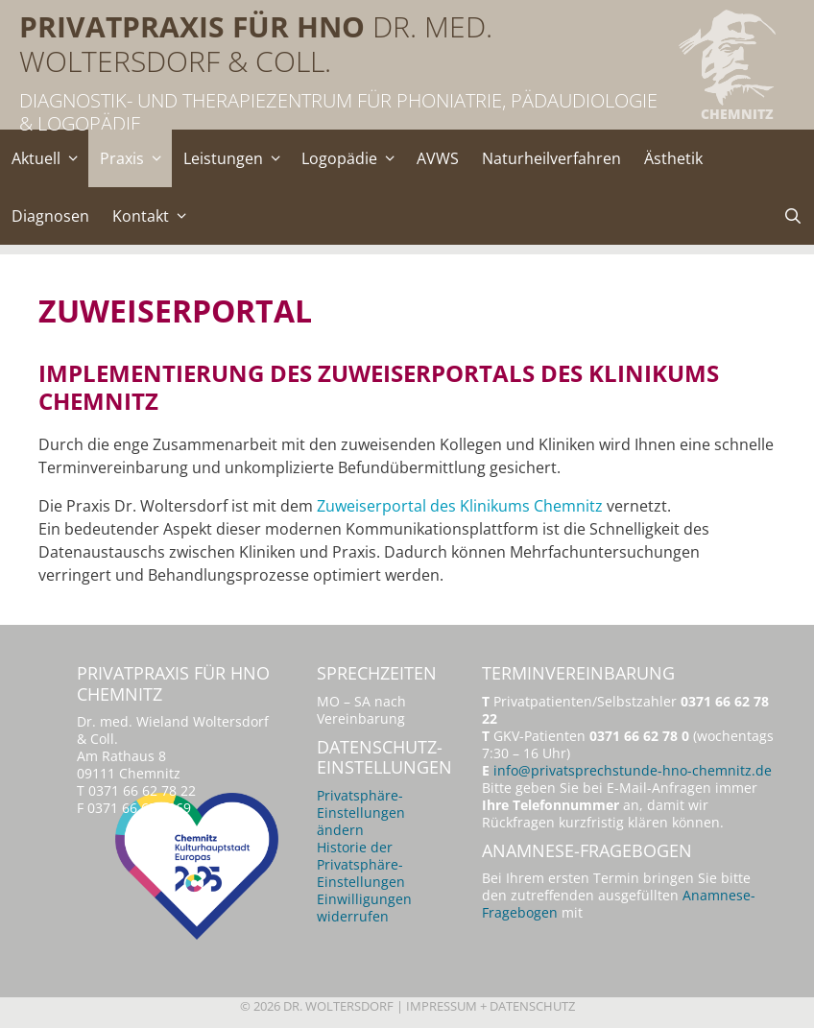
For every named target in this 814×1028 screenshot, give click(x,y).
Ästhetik (673, 158)
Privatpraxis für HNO (192, 26)
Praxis (136, 158)
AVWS (438, 158)
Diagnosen (50, 216)
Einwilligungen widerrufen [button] (364, 907)
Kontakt (154, 216)
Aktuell (50, 158)
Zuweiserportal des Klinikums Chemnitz (460, 505)
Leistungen (237, 158)
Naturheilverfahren (551, 158)
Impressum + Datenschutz (490, 1006)
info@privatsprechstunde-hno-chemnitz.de (632, 770)
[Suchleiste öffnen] (792, 216)
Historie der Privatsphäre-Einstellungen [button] (361, 864)
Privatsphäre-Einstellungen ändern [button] (361, 812)
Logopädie (353, 158)
